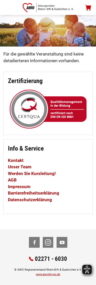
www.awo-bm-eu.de (48, 274)
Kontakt (16, 160)
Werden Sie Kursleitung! (32, 173)
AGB (12, 179)
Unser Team (19, 166)
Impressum (19, 186)
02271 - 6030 (51, 259)
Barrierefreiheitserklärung (33, 193)
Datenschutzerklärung (30, 199)
